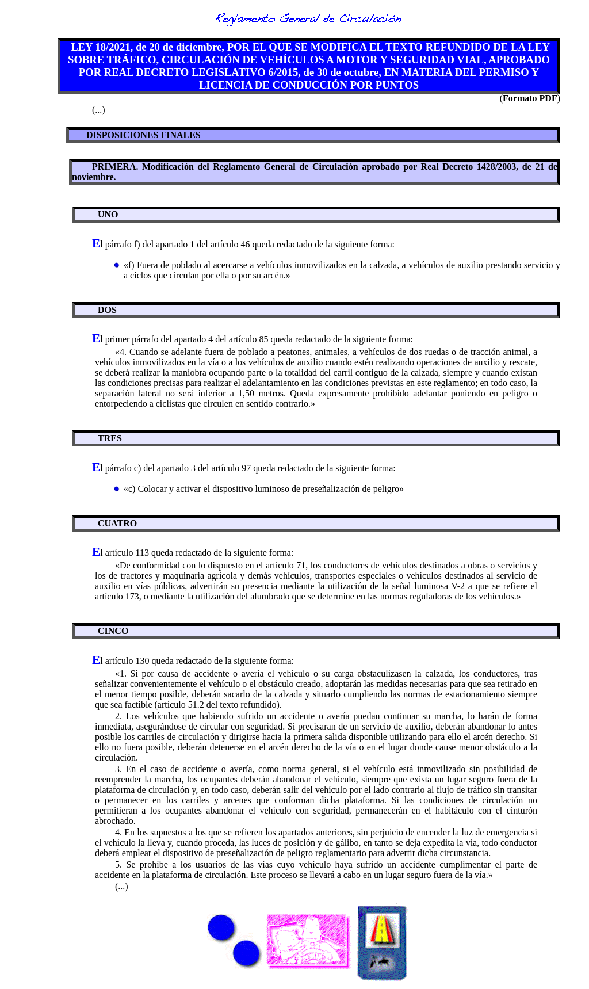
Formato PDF (530, 98)
